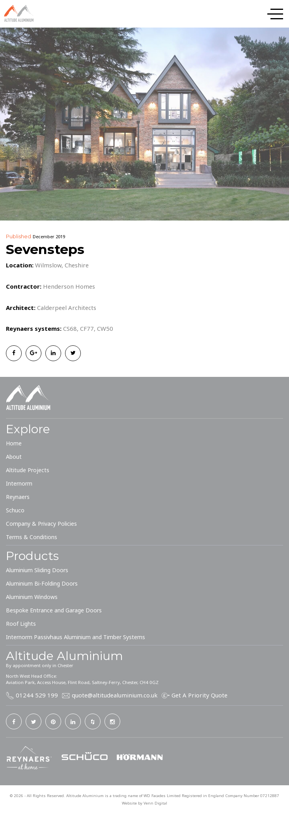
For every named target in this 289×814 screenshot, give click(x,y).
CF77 (87, 328)
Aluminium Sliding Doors (37, 570)
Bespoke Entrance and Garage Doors (54, 610)
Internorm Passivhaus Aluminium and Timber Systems (75, 637)
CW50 (105, 328)
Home (14, 443)
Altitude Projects (27, 470)
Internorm (19, 483)
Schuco (15, 510)
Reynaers (18, 497)
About (14, 456)
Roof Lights (21, 623)
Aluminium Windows (32, 597)
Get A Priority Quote (199, 695)
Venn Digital (155, 803)
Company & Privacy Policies (41, 523)
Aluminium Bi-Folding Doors (42, 583)
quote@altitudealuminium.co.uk (115, 695)
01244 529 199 (37, 695)
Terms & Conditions (31, 537)
